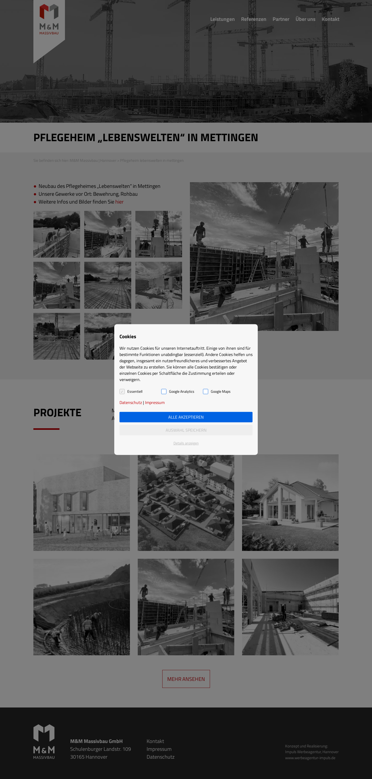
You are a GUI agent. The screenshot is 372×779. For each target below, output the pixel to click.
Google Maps (221, 391)
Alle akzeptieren (186, 417)
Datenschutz (130, 402)
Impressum (155, 402)
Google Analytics (181, 391)
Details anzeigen (186, 443)
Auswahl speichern (186, 430)
